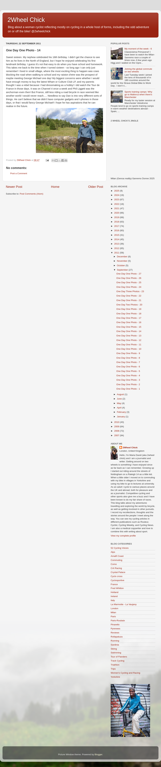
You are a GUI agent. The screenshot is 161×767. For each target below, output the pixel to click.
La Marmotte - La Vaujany (124, 604)
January (121, 416)
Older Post (95, 186)
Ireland (114, 596)
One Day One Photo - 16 (128, 322)
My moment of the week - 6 (138, 48)
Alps (113, 552)
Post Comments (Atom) (31, 194)
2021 (117, 208)
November (122, 261)
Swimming (116, 652)
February (122, 412)
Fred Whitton (117, 588)
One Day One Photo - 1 (128, 389)
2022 (117, 204)
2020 (117, 213)
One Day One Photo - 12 (128, 340)
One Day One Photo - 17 (128, 318)
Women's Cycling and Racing (125, 673)
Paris (113, 616)
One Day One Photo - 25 (128, 282)
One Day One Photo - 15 (128, 327)
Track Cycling (117, 660)
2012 (117, 248)
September (123, 270)
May (119, 403)
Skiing (114, 649)
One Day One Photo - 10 (128, 349)
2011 (117, 252)
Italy (113, 600)
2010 (117, 422)
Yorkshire (115, 677)
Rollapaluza (117, 636)
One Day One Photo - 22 (128, 295)
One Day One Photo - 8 (128, 358)
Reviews (115, 632)
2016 (117, 230)
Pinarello (115, 624)
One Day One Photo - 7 (128, 362)
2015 (117, 235)
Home (55, 186)
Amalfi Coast (117, 556)
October (121, 265)
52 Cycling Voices (120, 548)
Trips (113, 669)
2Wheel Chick (26, 19)
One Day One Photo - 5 (128, 371)
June (119, 398)
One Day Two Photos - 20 (129, 304)
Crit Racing (116, 568)
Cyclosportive (117, 580)
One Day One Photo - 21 (128, 300)
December (122, 256)
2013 (117, 243)
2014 (117, 239)
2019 (117, 217)
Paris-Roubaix (118, 620)
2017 (117, 226)
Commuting (116, 560)
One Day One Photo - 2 (128, 384)
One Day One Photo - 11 (128, 344)
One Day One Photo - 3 (128, 380)
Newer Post (14, 186)
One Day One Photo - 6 (128, 366)
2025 (117, 190)
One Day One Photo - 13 (128, 335)
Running (115, 640)
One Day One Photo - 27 (128, 273)
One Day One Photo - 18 (128, 313)
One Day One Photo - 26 (128, 278)
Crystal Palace (118, 572)
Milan (113, 612)
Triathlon (115, 665)
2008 (117, 431)
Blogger (98, 754)
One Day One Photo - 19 (128, 309)
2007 (117, 435)
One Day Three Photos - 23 (130, 291)
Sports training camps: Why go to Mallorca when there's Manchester (138, 94)
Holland (114, 592)
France (114, 584)
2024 (117, 195)
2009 (117, 426)
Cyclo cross (116, 576)
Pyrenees (115, 628)
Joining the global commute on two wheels (138, 70)
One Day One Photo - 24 (128, 287)
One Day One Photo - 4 (128, 375)
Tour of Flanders (119, 656)
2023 (117, 199)
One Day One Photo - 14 (128, 331)
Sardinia (115, 644)
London (114, 608)
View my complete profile (123, 535)
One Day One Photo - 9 (128, 353)
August (121, 394)
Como (114, 564)
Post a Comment (18, 173)
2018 (117, 221)
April (119, 407)
